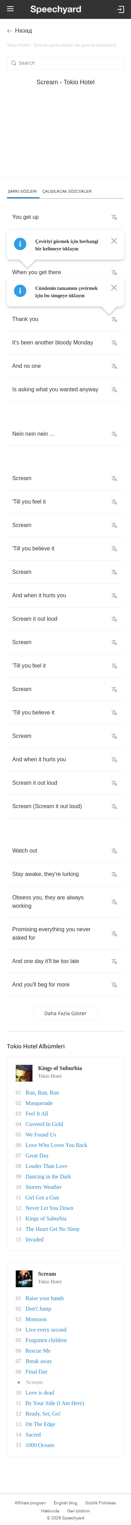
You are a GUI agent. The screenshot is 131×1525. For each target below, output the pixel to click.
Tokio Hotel (49, 1076)
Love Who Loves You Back (56, 1145)
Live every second (46, 1330)
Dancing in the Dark (48, 1177)
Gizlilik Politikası (100, 1503)
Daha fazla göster (65, 1013)
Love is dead (40, 1393)
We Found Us (41, 1135)
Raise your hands (45, 1298)
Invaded (35, 1239)
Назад (23, 31)
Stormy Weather (44, 1187)
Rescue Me (38, 1351)
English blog (65, 1503)
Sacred (33, 1435)
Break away (39, 1361)
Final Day (37, 1372)
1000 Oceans (40, 1445)
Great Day (37, 1156)
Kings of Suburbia (46, 1218)
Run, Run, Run (42, 1093)
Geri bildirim (78, 1511)
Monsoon (36, 1319)
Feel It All (37, 1114)
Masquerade (39, 1103)
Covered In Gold (44, 1124)
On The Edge (40, 1424)
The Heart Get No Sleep (53, 1229)
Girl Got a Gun (42, 1197)
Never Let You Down (49, 1208)
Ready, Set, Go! (43, 1414)
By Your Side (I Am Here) (54, 1403)
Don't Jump (38, 1309)
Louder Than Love (46, 1166)
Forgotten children (46, 1340)
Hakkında (50, 1511)
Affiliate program (30, 1503)
